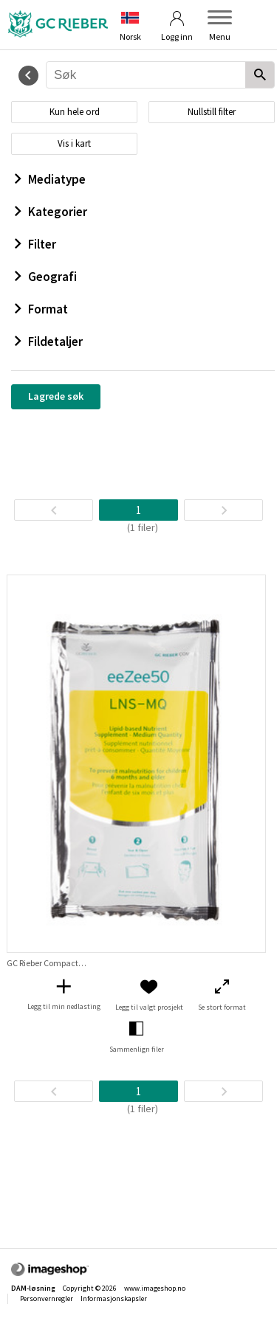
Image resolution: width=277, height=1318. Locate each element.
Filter (35, 244)
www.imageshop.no (154, 1288)
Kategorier (51, 212)
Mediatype (50, 179)
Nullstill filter (212, 111)
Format (41, 309)
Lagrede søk (55, 396)
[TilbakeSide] (53, 510)
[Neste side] (223, 510)
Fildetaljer (49, 341)
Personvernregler (46, 1298)
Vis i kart (74, 143)
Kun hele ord (74, 111)
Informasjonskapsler (114, 1298)
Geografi (46, 276)
